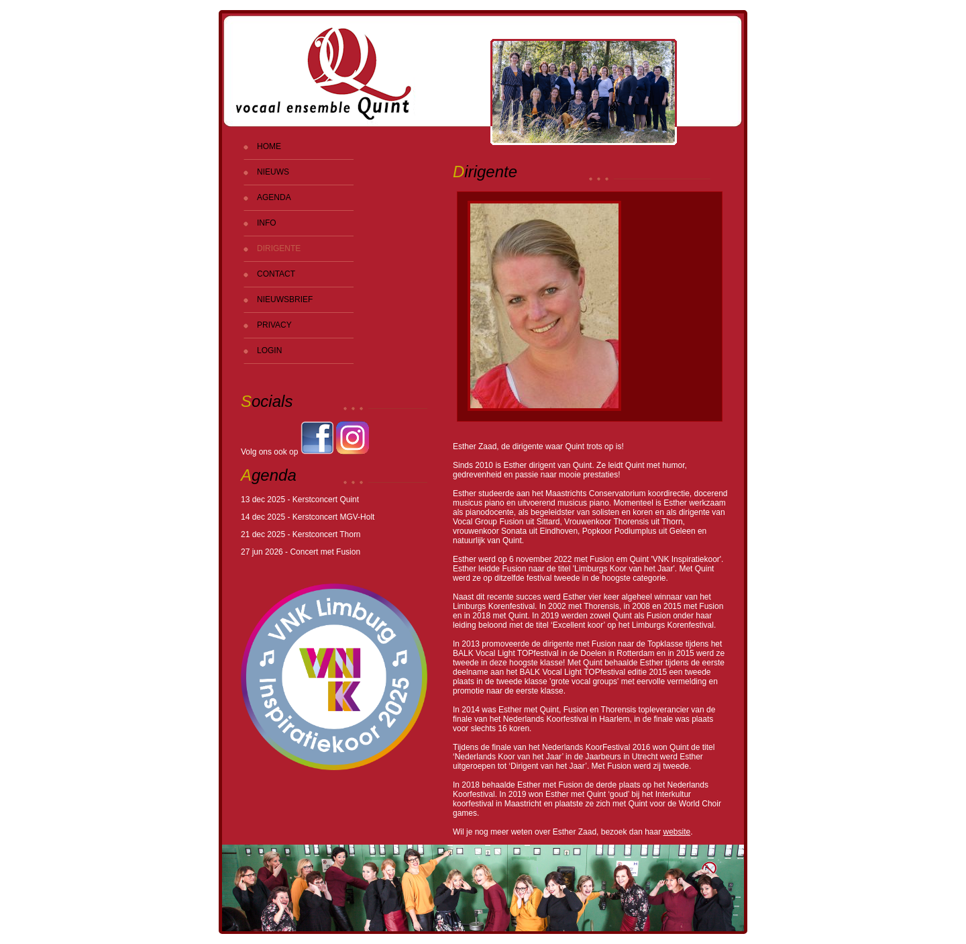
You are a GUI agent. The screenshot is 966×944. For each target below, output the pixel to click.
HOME (269, 146)
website (677, 832)
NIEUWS (273, 172)
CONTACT (276, 274)
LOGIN (269, 350)
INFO (266, 223)
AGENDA (274, 197)
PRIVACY (274, 325)
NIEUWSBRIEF (285, 299)
